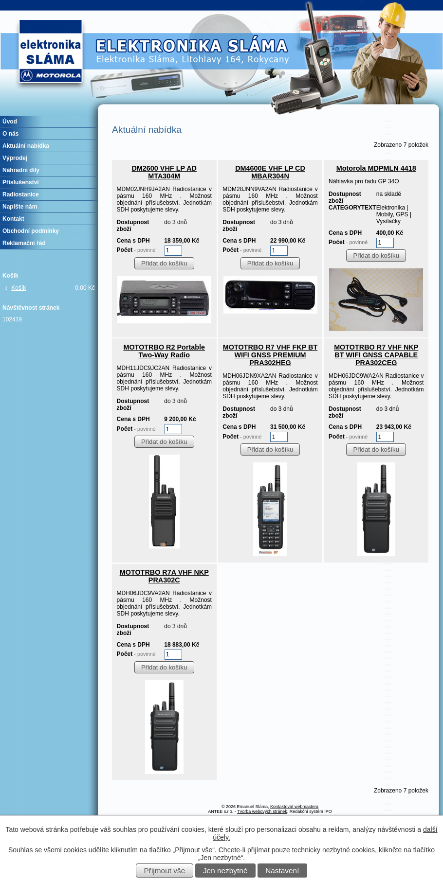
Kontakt (13, 218)
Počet (136, 249)
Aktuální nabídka (25, 145)
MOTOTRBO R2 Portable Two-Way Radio (164, 351)
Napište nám (19, 206)
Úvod (9, 121)
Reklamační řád (24, 243)
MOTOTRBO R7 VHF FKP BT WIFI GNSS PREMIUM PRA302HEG (270, 355)
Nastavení (282, 870)
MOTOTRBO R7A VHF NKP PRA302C (164, 576)
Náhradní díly (20, 170)
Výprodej (14, 158)
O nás (10, 133)
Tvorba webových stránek (262, 811)
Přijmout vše (164, 870)
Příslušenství (20, 182)
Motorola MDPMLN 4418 (376, 168)
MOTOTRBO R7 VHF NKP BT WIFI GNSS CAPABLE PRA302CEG (376, 355)
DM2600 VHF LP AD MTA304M (164, 172)
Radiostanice (20, 194)
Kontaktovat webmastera (294, 806)
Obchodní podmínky (30, 231)
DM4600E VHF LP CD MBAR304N (270, 172)
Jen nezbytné (225, 870)
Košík (18, 287)
